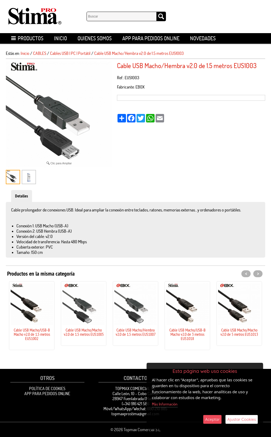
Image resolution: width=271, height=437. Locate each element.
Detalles (21, 196)
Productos (27, 38)
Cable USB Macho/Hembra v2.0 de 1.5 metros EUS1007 (136, 332)
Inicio (60, 38)
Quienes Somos (95, 38)
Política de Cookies (47, 388)
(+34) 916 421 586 (135, 403)
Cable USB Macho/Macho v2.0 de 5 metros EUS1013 (239, 332)
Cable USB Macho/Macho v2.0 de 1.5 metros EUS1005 (84, 332)
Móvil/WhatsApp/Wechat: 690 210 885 (135, 408)
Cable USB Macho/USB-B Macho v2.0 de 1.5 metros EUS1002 (32, 334)
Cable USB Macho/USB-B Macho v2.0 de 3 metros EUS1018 (187, 334)
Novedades (203, 38)
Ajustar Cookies (241, 419)
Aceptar (212, 419)
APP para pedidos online (150, 38)
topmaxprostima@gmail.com (135, 413)
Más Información (165, 404)
